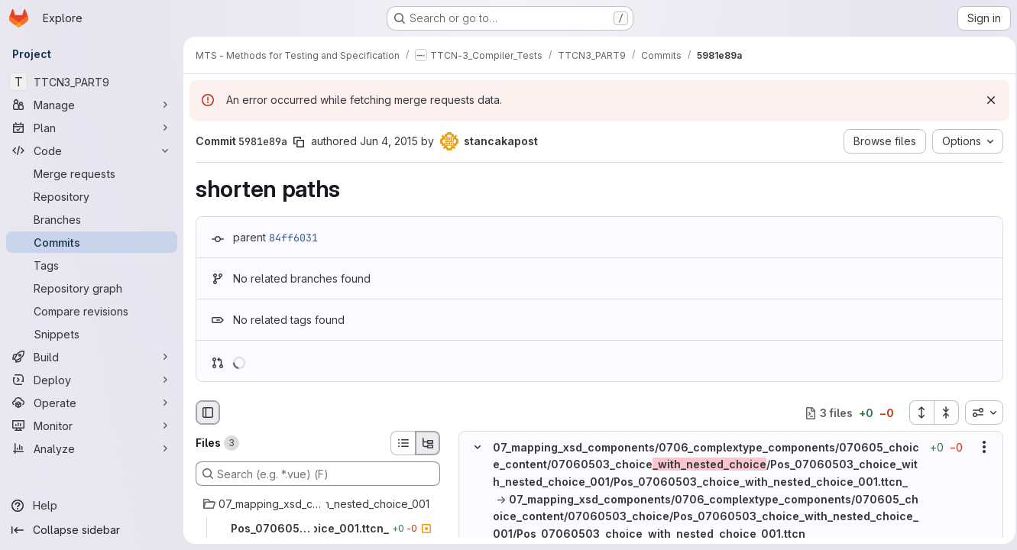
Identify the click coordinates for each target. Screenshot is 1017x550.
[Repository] (91, 196)
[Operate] (91, 402)
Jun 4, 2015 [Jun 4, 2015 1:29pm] (389, 140)
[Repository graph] (91, 288)
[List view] (402, 443)
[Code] (91, 150)
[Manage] (91, 104)
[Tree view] (428, 443)
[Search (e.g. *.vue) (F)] (318, 473)
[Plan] (91, 127)
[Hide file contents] (477, 447)
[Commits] (91, 242)
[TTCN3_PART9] (91, 81)
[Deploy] (91, 379)
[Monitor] (91, 425)
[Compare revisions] (91, 311)
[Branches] (91, 219)
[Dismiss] (986, 100)
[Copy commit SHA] (299, 142)
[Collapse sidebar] (91, 530)
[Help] (91, 505)
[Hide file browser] (208, 412)
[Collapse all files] (942, 412)
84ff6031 (293, 237)
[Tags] (91, 265)
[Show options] (979, 447)
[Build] (91, 356)
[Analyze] (91, 448)
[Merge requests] (91, 173)
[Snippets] (91, 334)
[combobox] (979, 412)
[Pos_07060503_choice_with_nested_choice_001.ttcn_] (318, 528)
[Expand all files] (917, 412)
